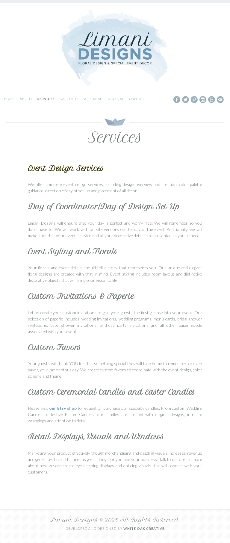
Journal (115, 98)
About (26, 98)
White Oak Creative (143, 528)
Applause (93, 98)
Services (46, 98)
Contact (137, 98)
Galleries (69, 98)
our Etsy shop (62, 408)
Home (9, 98)
